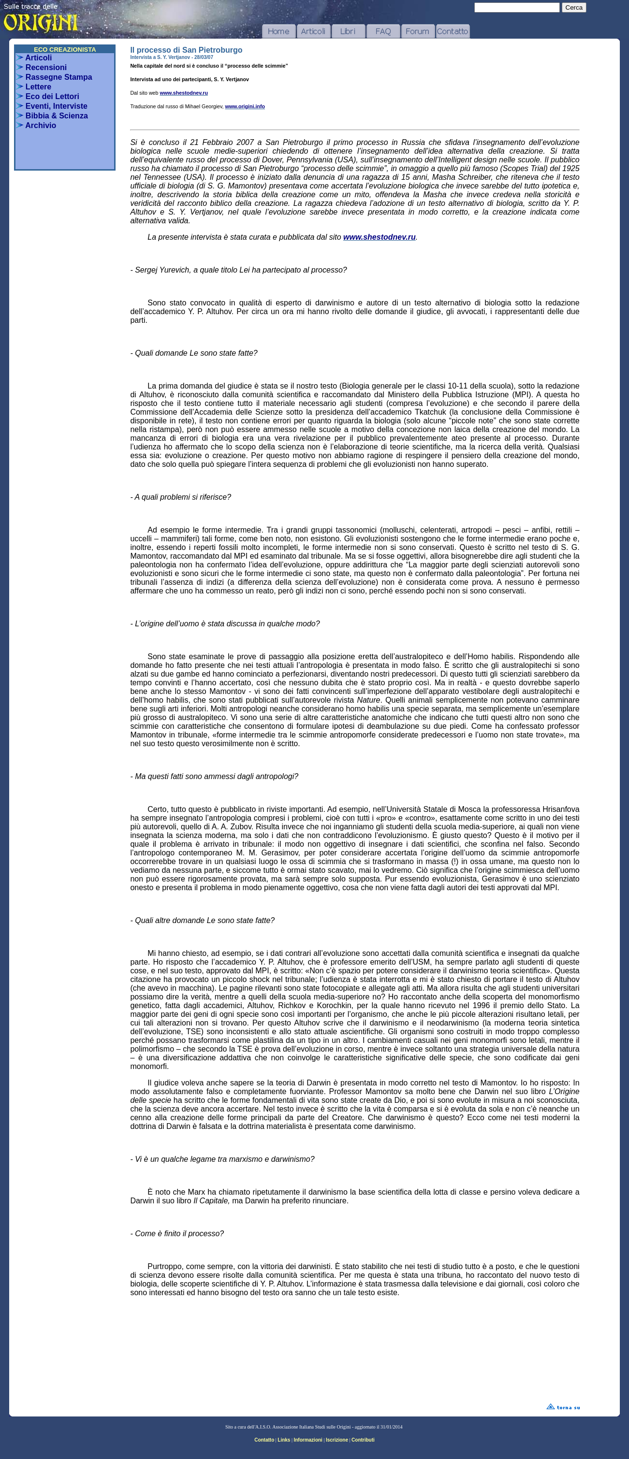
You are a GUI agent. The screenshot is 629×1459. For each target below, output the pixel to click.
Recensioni (41, 67)
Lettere (33, 87)
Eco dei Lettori (47, 96)
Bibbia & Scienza (52, 116)
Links (284, 1440)
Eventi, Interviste (52, 106)
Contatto (264, 1440)
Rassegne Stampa (54, 77)
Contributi (363, 1440)
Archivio (36, 125)
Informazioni (307, 1440)
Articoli (34, 58)
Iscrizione (337, 1440)
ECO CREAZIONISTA (65, 49)
